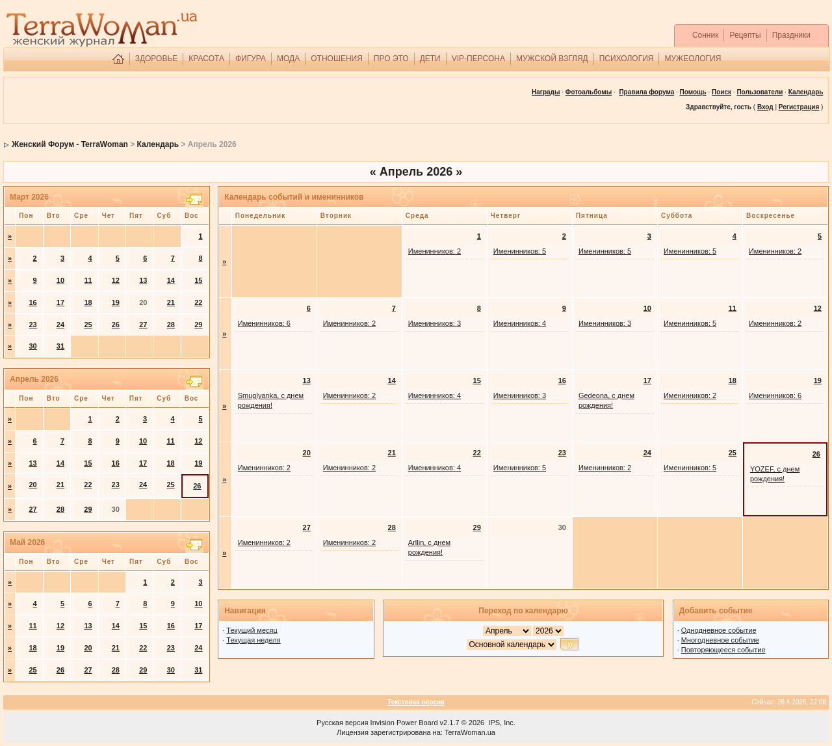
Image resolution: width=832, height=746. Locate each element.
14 (171, 280)
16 (32, 302)
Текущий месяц (252, 630)
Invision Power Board (404, 722)
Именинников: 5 (519, 251)
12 (116, 280)
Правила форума (646, 92)
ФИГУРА (250, 58)
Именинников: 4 (519, 323)
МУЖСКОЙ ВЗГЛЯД (552, 58)
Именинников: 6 (264, 323)
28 (171, 324)
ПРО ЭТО (391, 58)
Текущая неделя (253, 640)
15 (198, 280)
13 (143, 280)
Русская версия (342, 722)
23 (32, 324)
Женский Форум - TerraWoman (70, 144)
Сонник (705, 35)
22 (198, 302)
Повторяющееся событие (723, 650)
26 (116, 324)
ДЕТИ (430, 58)
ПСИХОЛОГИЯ (626, 58)
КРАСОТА (206, 58)
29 (198, 324)
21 (171, 302)
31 (60, 346)
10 (60, 280)
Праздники (791, 35)
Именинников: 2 (434, 251)
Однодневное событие (719, 630)
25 (88, 324)
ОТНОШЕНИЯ (337, 58)
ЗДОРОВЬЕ (156, 58)
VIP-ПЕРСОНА (478, 58)
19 (116, 302)
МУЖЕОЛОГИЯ (692, 58)
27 (143, 324)
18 (88, 302)
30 (32, 346)
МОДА (288, 58)
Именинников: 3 (434, 323)
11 (88, 280)
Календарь (158, 144)
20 (32, 484)
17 (60, 302)
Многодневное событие (720, 640)
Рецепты (744, 35)
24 (60, 324)
